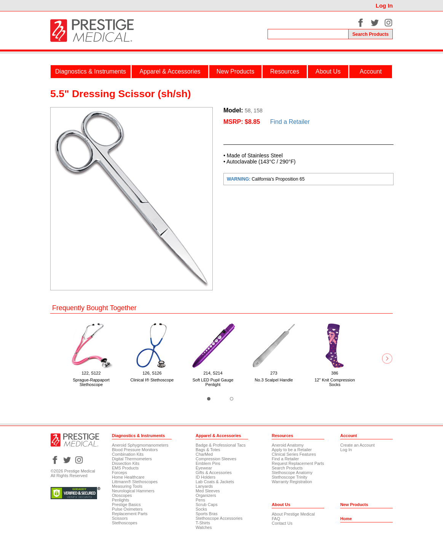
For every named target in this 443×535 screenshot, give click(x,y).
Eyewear (204, 468)
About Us (328, 71)
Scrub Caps (206, 504)
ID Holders (205, 477)
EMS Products (125, 468)
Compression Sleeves (216, 459)
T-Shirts (203, 523)
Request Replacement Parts (298, 463)
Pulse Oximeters (127, 509)
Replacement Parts (130, 513)
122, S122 (90, 373)
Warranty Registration (292, 481)
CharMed (204, 454)
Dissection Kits (125, 463)
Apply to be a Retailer (292, 449)
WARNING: (239, 179)
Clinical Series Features (294, 454)
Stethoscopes (124, 523)
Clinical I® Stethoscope (152, 380)
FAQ (276, 518)
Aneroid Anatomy (288, 445)
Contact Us (282, 523)
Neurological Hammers (133, 491)
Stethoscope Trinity (290, 477)
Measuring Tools (127, 486)
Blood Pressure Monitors (135, 449)
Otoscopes (122, 495)
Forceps (119, 472)
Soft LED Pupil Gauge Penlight (213, 382)
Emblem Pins (208, 463)
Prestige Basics (126, 504)
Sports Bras (206, 513)
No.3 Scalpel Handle (274, 380)
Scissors (120, 518)
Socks (201, 509)
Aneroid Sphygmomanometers (140, 445)
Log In (384, 5)
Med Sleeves (208, 491)
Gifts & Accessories (214, 472)
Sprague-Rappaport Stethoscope (91, 382)
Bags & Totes (208, 449)
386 (334, 373)
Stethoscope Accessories (219, 518)
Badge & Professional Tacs (220, 445)
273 (273, 373)
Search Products (287, 468)
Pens (200, 500)
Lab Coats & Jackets (215, 481)
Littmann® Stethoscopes (135, 481)
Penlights (120, 500)
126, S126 (151, 373)
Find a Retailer (290, 122)
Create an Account (357, 445)
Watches (204, 527)
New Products (236, 71)
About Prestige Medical (293, 514)
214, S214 (212, 373)
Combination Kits (127, 454)
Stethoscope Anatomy (292, 472)
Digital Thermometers (132, 459)
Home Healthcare (128, 477)
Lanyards (204, 486)
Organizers (206, 495)
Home (346, 518)
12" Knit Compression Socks (334, 382)
